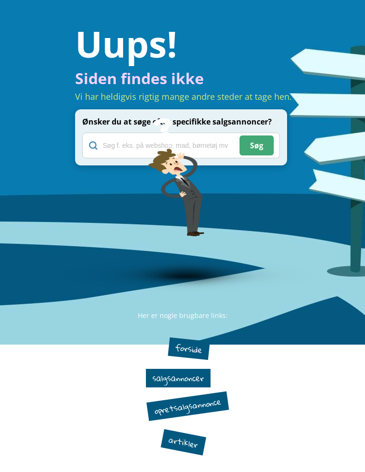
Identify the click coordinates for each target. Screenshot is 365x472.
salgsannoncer (178, 378)
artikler (183, 442)
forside (188, 348)
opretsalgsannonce (187, 406)
